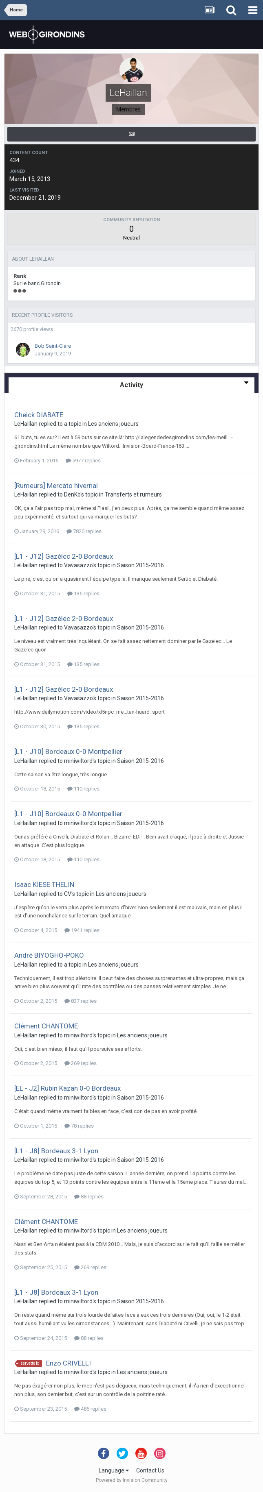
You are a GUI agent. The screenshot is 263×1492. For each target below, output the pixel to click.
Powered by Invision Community (132, 1480)
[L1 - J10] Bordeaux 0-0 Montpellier (68, 751)
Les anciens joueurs (113, 423)
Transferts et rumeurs (133, 494)
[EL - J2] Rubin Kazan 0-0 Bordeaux (67, 1088)
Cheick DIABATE (38, 415)
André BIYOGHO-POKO (49, 955)
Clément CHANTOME (46, 1026)
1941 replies (81, 930)
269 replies (80, 1063)
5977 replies (83, 460)
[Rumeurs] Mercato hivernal (56, 485)
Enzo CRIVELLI (68, 1363)
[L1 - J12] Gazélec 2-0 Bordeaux (63, 556)
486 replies (90, 1409)
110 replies (83, 789)
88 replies (89, 1197)
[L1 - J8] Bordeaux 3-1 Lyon (56, 1151)
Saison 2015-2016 (140, 565)
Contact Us (150, 1470)
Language (114, 1470)
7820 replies (84, 531)
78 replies (79, 1126)
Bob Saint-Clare (53, 346)
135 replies (83, 593)
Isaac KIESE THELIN (44, 884)
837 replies (80, 1001)
